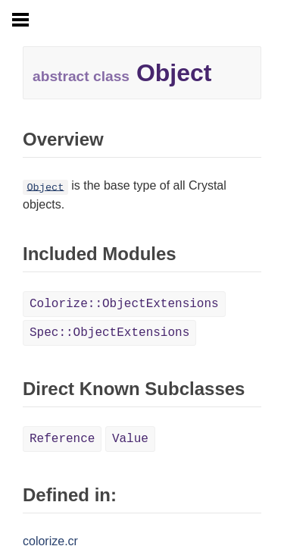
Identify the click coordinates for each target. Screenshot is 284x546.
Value (130, 439)
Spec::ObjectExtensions (109, 333)
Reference (62, 439)
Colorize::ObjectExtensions (124, 304)
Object (45, 187)
